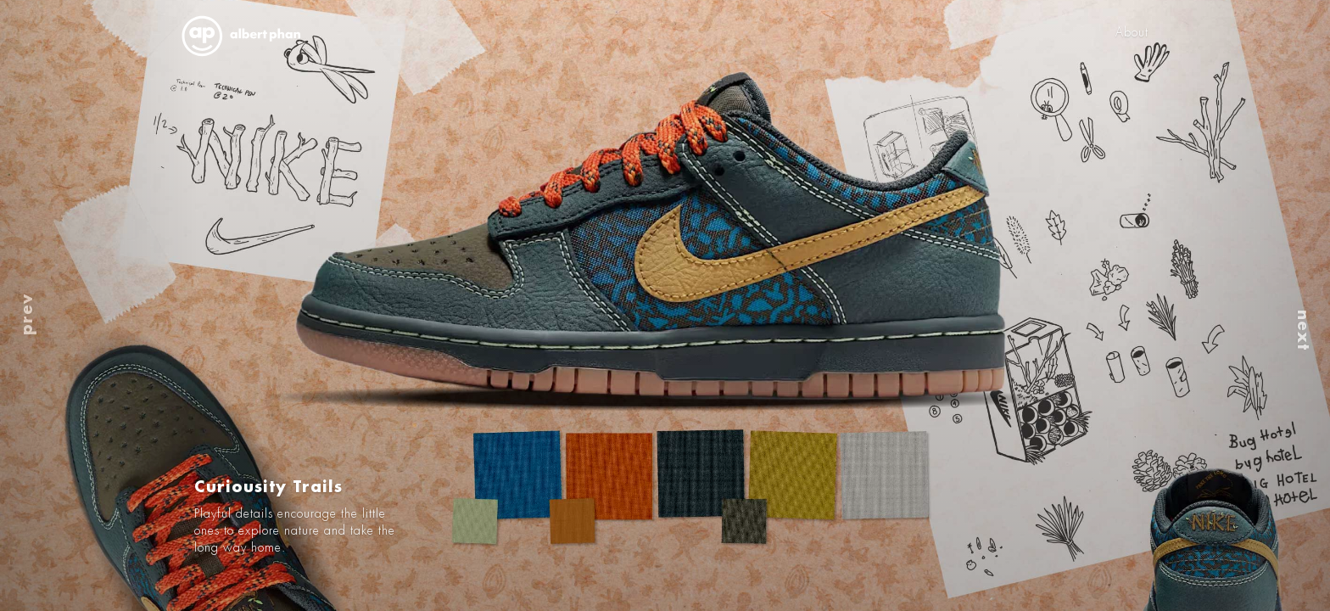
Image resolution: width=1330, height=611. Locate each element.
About (1131, 32)
